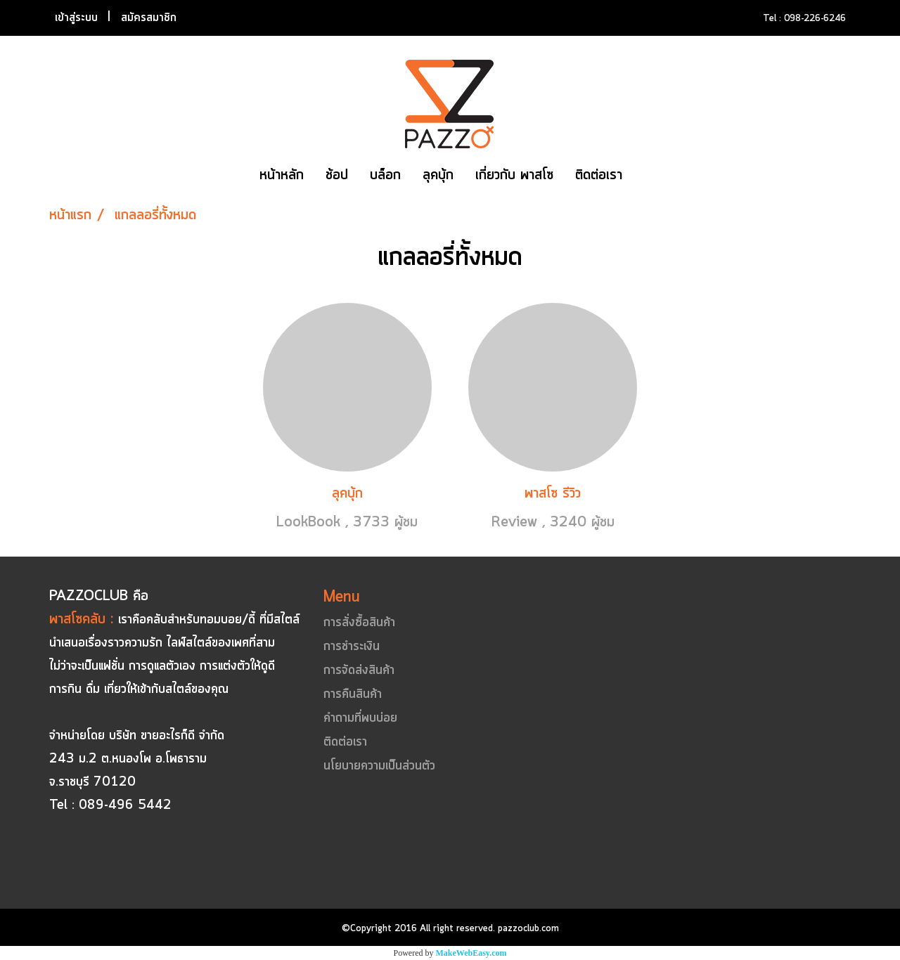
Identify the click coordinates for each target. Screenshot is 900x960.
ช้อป (337, 175)
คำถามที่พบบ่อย (360, 718)
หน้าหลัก (281, 175)
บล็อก (385, 175)
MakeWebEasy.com (471, 953)
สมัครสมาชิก (148, 17)
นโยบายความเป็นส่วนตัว (379, 766)
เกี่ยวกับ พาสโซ (514, 175)
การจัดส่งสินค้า (358, 670)
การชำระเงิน (351, 646)
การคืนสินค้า (352, 694)
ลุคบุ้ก (438, 175)
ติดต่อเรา (598, 175)
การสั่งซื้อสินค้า (359, 623)
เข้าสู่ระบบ (76, 17)
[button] (645, 175)
